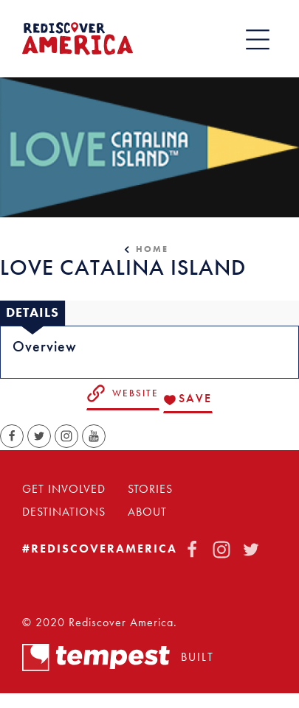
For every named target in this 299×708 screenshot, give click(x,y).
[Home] (77, 38)
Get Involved (64, 489)
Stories (150, 489)
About (147, 512)
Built (118, 657)
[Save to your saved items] (188, 400)
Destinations (64, 512)
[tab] (32, 313)
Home (152, 249)
